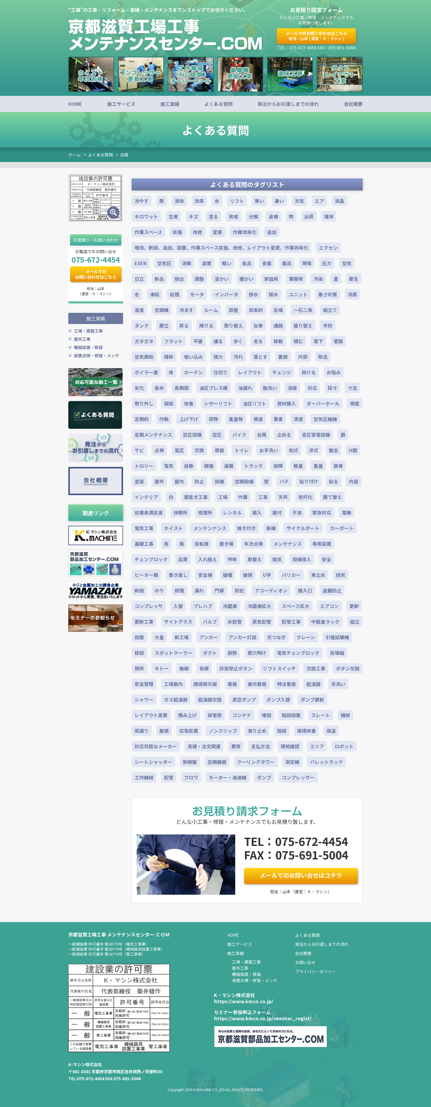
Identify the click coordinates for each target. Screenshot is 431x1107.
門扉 (219, 590)
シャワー (144, 699)
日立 (139, 278)
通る (218, 341)
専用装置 (321, 543)
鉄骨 (338, 465)
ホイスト (173, 528)
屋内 (179, 481)
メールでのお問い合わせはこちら (316, 35)
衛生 (353, 278)
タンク (142, 325)
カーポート (342, 528)
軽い (226, 263)
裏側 (283, 356)
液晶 (339, 200)
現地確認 (290, 746)
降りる (206, 325)
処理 (174, 294)
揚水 (273, 294)
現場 (306, 263)
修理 (179, 590)
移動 (278, 341)
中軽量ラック (325, 621)
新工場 (182, 637)
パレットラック (326, 761)
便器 (219, 450)
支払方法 (260, 746)
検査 (354, 403)
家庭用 (271, 278)
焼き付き (246, 528)
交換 (199, 450)
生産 (173, 216)
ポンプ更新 (312, 699)
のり (159, 590)
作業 (243, 496)
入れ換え (207, 559)
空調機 (162, 309)
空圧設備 (192, 434)
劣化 (139, 387)
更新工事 (144, 621)
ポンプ (264, 777)
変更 (217, 232)
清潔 (298, 419)
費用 (236, 746)
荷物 (213, 419)
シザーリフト (218, 403)
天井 (283, 496)
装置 (206, 263)
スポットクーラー (173, 652)
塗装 (139, 481)
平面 (198, 341)
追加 (271, 232)
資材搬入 (286, 403)
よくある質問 (218, 103)
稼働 (208, 465)
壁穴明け (257, 652)
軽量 (298, 465)
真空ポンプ (244, 699)
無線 (184, 668)
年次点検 (253, 543)
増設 (266, 715)
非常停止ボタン (235, 668)
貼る (333, 481)
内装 (353, 481)
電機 (346, 512)
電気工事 (144, 528)
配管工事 (291, 621)
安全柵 (205, 574)
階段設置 (291, 715)
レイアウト (250, 372)
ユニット (298, 294)
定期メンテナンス (153, 434)
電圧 (179, 450)
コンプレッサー (298, 777)
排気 (340, 574)
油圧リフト (254, 403)
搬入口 (305, 590)
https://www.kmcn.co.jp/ (243, 1001)
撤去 (333, 450)
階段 (281, 730)
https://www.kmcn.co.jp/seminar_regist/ (262, 1018)
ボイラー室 (146, 372)
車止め (318, 574)
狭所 (139, 668)
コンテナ (241, 715)
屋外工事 (82, 339)
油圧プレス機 (213, 387)
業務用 (296, 278)
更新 (354, 606)
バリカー (291, 574)
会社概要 (353, 103)
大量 (159, 637)
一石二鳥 (303, 309)
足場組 (337, 652)
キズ (193, 216)
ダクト (210, 652)
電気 (168, 465)
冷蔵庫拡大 (259, 606)
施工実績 (169, 103)
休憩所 (180, 512)
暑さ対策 (327, 294)
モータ (197, 294)
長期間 (182, 387)
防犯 (239, 590)
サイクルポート (302, 528)
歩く (238, 341)
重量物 (236, 419)
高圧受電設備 (316, 434)
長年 (159, 387)
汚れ (238, 356)
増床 (329, 216)
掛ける (309, 372)
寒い (259, 200)
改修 (197, 232)
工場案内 (173, 683)
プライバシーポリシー (315, 971)
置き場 (226, 543)
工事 (263, 496)
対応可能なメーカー (156, 746)
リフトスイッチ (279, 668)
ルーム (211, 309)
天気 (299, 200)
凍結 (154, 294)
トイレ (242, 450)
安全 (326, 559)
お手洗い (268, 450)
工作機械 (144, 777)
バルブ (210, 621)
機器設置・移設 (88, 347)
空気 (347, 263)
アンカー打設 (242, 637)
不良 (297, 512)
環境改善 (306, 730)
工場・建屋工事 (88, 330)
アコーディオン (271, 590)
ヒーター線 (146, 574)
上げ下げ (188, 419)
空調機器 (217, 761)
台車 (258, 325)
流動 (186, 263)
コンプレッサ (149, 606)
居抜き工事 (196, 496)
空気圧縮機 (325, 419)
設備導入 (301, 559)
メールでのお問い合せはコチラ (301, 875)
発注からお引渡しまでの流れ (288, 103)
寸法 (352, 387)
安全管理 (144, 683)
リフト (237, 200)
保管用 (215, 715)
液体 (179, 200)
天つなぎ (276, 637)
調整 (199, 278)
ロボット (344, 746)
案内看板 (257, 683)
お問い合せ (305, 962)
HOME (75, 103)
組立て (330, 309)
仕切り (220, 372)
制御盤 (190, 761)
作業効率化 (244, 232)
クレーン (305, 637)
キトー (162, 668)
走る (258, 341)
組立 (354, 621)
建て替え (332, 496)
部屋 (233, 309)
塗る (213, 216)
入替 (178, 606)
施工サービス (121, 103)
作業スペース (148, 232)
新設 (139, 590)
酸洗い (270, 387)
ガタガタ (144, 341)
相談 (168, 403)
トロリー (144, 465)
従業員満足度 (149, 512)
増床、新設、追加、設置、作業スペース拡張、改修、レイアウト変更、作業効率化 (221, 247)
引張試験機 (337, 637)
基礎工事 (144, 543)
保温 (331, 730)
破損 (247, 574)
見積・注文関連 (204, 746)
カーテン (193, 372)
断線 (271, 528)
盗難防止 (332, 590)
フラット (173, 341)
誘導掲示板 (205, 683)
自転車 (202, 543)
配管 (168, 777)
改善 (188, 403)
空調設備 (244, 481)
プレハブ (202, 606)
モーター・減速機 (227, 777)
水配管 (235, 621)
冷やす (142, 200)
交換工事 (315, 668)
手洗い (338, 683)
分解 (253, 216)
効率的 (256, 309)
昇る (184, 325)
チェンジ (281, 372)
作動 (164, 419)
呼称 (232, 559)
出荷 (309, 216)
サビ (139, 450)
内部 (303, 356)
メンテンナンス (209, 528)
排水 (253, 294)
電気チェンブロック (298, 652)
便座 (258, 419)
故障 (278, 465)
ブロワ (191, 777)
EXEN (141, 263)
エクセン (328, 247)
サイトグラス (178, 621)
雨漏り (142, 730)
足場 (278, 309)
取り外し (144, 403)
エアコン (329, 606)
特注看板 (286, 683)
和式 (293, 450)
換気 (277, 559)
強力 (218, 356)
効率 (199, 200)
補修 (345, 715)
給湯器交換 (210, 699)
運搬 (228, 465)
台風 (124, 155)
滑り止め (257, 730)
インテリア (146, 496)
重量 (318, 465)
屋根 (164, 730)
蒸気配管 (261, 621)
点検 (159, 450)
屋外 (159, 481)
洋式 (313, 450)
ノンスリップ (223, 730)
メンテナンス (287, 543)
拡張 (177, 232)
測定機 (292, 761)
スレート (320, 715)
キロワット (146, 216)
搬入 (257, 512)
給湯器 (313, 683)
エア (319, 200)
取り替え (233, 325)
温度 (139, 309)
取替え (255, 559)
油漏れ (245, 387)
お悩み (333, 372)
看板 (232, 683)
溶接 (292, 387)
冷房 (352, 294)
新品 (159, 278)
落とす (260, 356)
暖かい (246, 278)
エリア (317, 746)
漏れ (199, 590)
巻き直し (178, 574)
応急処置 (188, 730)
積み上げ (187, 715)
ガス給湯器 (176, 699)
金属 (266, 263)
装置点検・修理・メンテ (96, 355)
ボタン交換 (347, 668)
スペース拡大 (295, 606)
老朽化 (305, 496)
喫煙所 (205, 512)
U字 (267, 574)
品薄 (183, 559)
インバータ (226, 294)
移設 (139, 652)
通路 (278, 325)
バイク (239, 434)
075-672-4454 (96, 259)
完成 (233, 216)
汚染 (318, 278)
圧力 (326, 263)
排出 (179, 278)
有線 (204, 668)
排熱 (232, 652)
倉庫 (273, 216)
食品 (246, 263)
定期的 (142, 419)
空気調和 (144, 356)
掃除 (168, 356)
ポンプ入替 (278, 699)
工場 (223, 496)
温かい (222, 278)
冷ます (186, 309)
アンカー (208, 637)
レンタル (232, 512)
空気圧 (164, 263)
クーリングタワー (256, 761)
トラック (253, 465)
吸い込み (193, 356)
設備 (219, 481)
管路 (338, 341)
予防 (327, 325)
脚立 (164, 325)
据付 (277, 512)
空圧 (217, 434)
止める (284, 434)
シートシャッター (153, 761)
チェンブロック (151, 559)
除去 (323, 356)
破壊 (227, 574)
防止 (199, 481)
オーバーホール (322, 403)
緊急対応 (321, 512)
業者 (278, 419)
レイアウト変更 (151, 715)
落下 (318, 341)
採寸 (332, 387)
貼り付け (308, 481)
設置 (139, 637)
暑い (279, 200)
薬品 (286, 263)
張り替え (303, 325)
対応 (312, 387)
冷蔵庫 (230, 606)
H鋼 (353, 450)
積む (298, 341)
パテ (284, 481)
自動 (188, 465)
